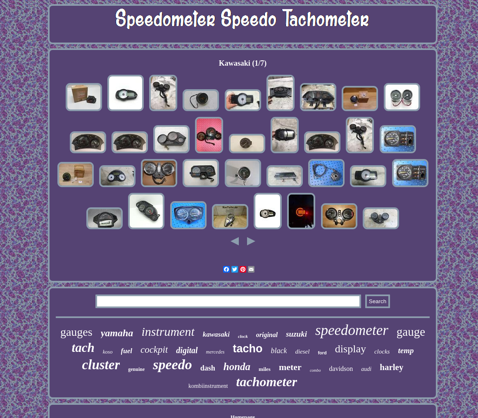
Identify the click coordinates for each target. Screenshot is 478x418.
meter (290, 367)
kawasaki (216, 334)
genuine (136, 369)
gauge (411, 331)
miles (265, 369)
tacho (247, 348)
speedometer (351, 330)
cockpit (154, 349)
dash (207, 368)
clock (243, 336)
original (267, 334)
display (350, 349)
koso (108, 352)
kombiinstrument (208, 386)
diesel (302, 351)
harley (391, 367)
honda (237, 366)
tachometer (266, 381)
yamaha (117, 333)
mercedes (215, 352)
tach (83, 347)
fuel (126, 351)
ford (322, 352)
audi (366, 369)
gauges (76, 331)
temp (406, 350)
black (279, 351)
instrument (167, 331)
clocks (382, 351)
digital (186, 350)
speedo (172, 364)
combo (315, 370)
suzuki (296, 334)
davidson (341, 368)
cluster (101, 364)
